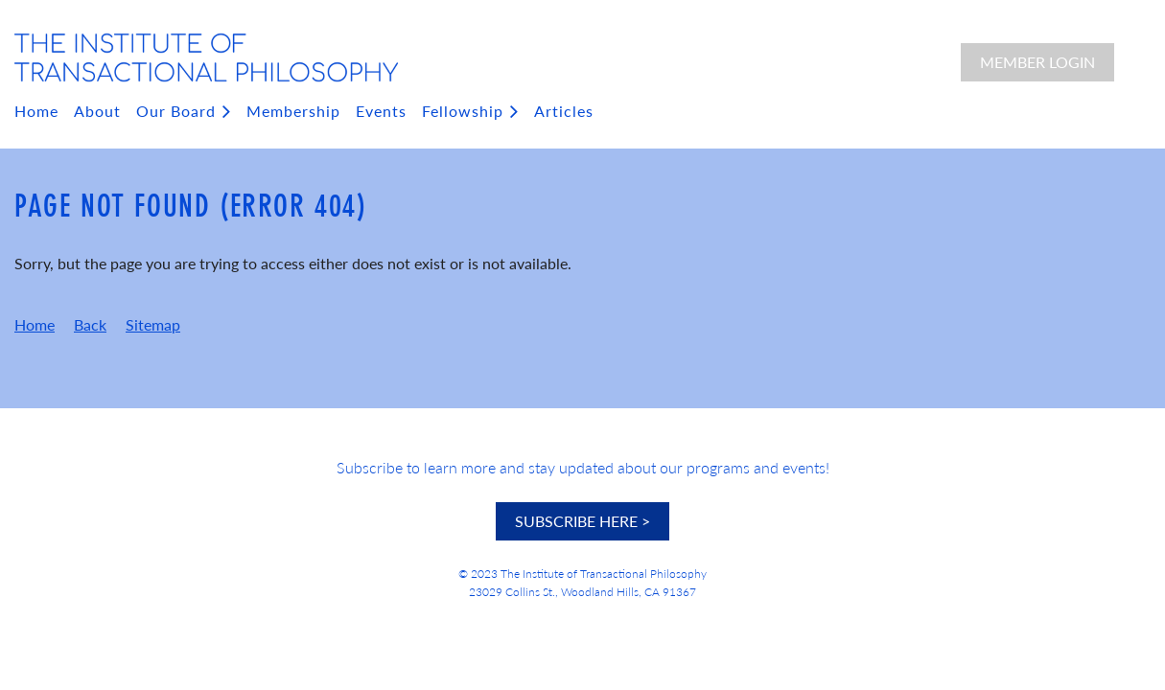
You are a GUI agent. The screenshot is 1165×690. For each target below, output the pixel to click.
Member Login (1037, 62)
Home (34, 324)
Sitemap (153, 324)
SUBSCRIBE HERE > (582, 521)
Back (90, 324)
